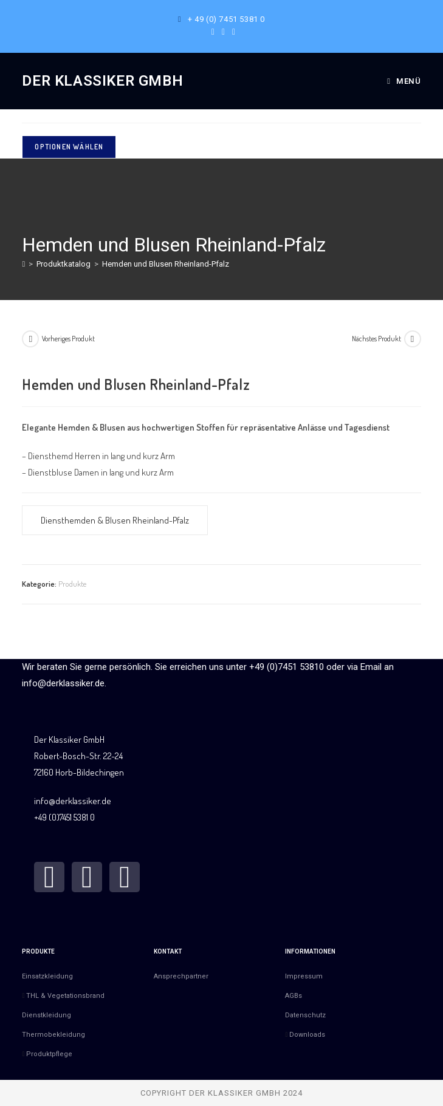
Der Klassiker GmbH (102, 80)
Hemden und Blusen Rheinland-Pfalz (165, 263)
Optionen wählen (69, 146)
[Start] (23, 263)
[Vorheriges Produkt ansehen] (30, 338)
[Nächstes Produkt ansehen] (412, 338)
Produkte (72, 584)
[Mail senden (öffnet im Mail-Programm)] (231, 31)
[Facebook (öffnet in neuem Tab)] (213, 31)
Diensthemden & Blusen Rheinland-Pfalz (115, 520)
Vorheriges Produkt (68, 338)
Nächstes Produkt (376, 338)
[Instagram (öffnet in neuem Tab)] (223, 31)
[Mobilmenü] (404, 81)
